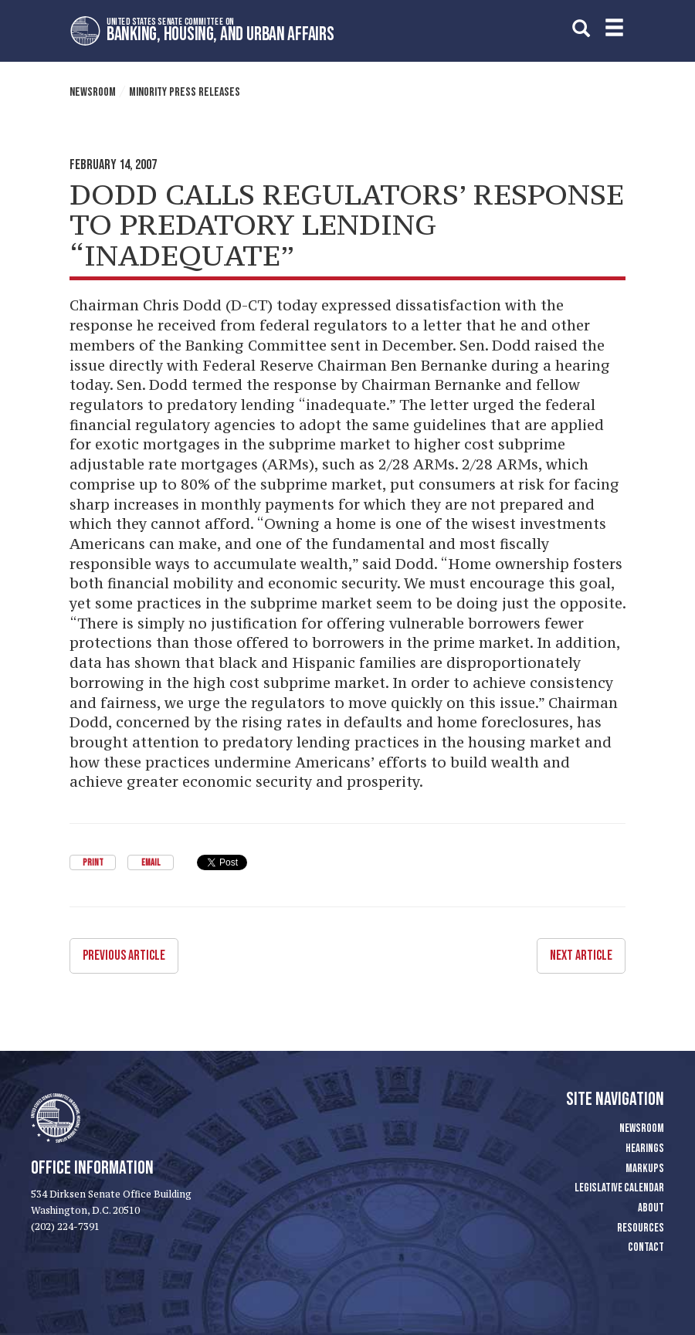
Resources (640, 1228)
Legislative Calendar (619, 1188)
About (651, 1208)
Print (93, 863)
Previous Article (124, 955)
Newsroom (93, 92)
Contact (646, 1247)
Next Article (581, 955)
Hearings (645, 1148)
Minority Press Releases (184, 92)
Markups (645, 1168)
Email (150, 863)
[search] (581, 28)
